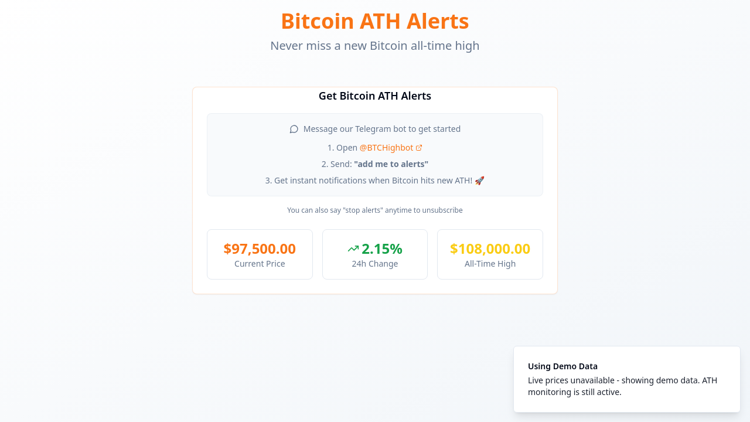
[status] (627, 379)
